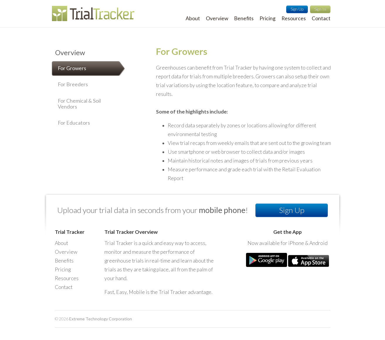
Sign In (320, 8)
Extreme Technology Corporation (100, 318)
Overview (70, 52)
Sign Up (297, 8)
